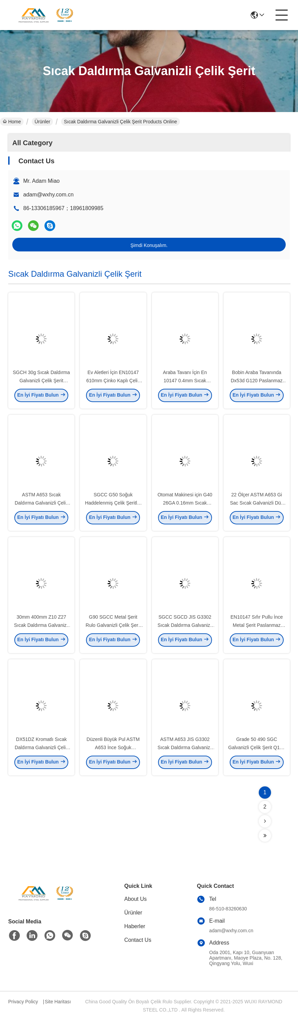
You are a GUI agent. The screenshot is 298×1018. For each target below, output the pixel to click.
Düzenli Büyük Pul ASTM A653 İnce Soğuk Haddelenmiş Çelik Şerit (113, 749)
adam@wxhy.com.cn (48, 194)
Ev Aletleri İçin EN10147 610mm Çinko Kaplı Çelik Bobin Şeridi (113, 383)
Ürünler (42, 121)
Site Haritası (58, 1001)
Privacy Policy (23, 1001)
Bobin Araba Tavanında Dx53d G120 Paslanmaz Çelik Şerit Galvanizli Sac (256, 383)
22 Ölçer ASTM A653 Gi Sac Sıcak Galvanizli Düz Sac (256, 505)
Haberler (134, 926)
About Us (135, 899)
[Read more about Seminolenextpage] (265, 821)
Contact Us (137, 940)
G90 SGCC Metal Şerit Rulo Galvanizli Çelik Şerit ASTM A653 (113, 627)
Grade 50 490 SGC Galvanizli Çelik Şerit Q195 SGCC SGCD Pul (256, 749)
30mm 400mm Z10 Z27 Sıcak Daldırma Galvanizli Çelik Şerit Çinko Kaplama (41, 627)
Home (12, 121)
